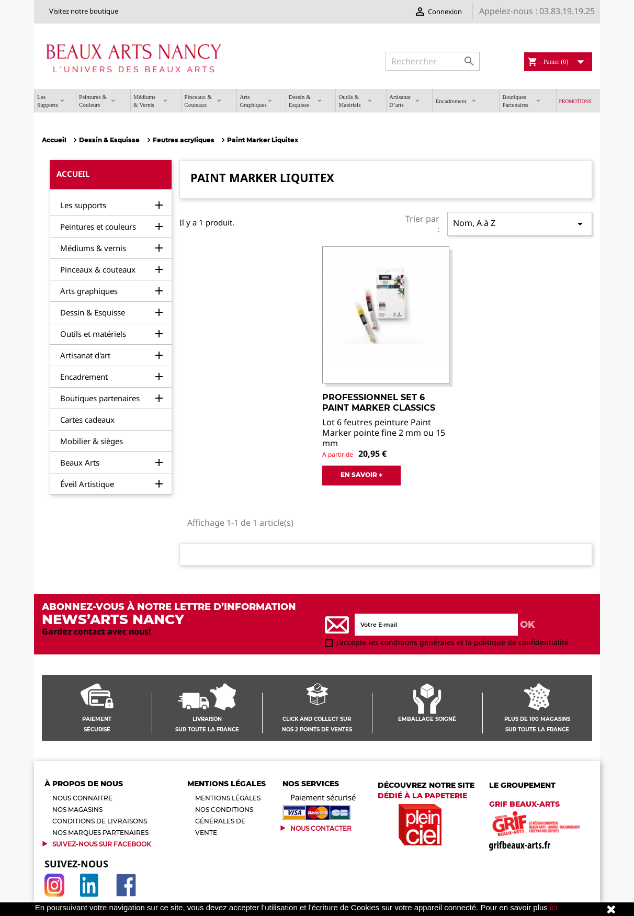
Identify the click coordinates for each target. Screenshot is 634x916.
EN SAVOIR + (361, 475)
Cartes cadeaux (87, 419)
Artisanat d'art (85, 355)
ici (553, 907)
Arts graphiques (89, 291)
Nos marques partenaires (100, 832)
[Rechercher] (433, 61)
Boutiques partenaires (100, 398)
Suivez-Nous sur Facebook (101, 844)
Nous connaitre (82, 798)
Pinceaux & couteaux (97, 269)
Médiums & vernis (93, 248)
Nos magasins (77, 809)
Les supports (83, 205)
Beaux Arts (79, 462)
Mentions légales (228, 798)
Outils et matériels (93, 334)
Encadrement (84, 376)
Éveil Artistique (87, 484)
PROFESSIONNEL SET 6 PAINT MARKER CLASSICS (378, 402)
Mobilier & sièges (91, 441)
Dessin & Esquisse (92, 312)
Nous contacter (321, 828)
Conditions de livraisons (99, 821)
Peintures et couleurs (98, 226)
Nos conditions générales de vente (224, 821)
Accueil (72, 173)
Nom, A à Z (519, 223)
